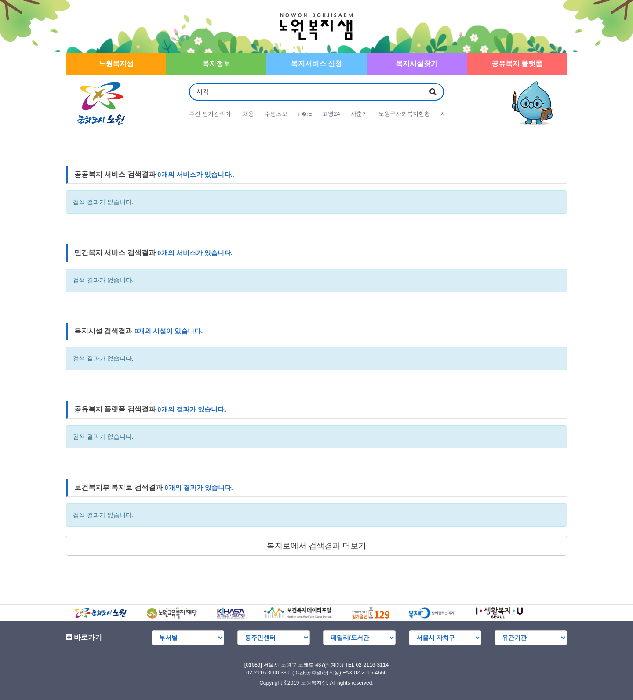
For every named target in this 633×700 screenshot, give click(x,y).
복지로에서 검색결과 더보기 (316, 545)
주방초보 (276, 113)
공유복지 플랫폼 (516, 63)
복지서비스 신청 (316, 63)
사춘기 (359, 113)
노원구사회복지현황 (404, 113)
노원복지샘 (116, 63)
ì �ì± (305, 113)
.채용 (248, 113)
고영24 (331, 113)
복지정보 (216, 63)
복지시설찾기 (417, 63)
